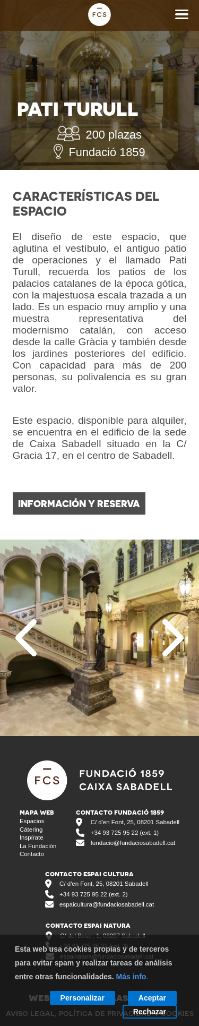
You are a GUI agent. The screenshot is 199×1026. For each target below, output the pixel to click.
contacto (32, 854)
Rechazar (149, 1011)
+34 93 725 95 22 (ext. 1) (125, 833)
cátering (31, 829)
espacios (32, 821)
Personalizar (82, 998)
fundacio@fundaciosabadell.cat (133, 843)
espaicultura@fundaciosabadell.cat (106, 904)
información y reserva (79, 503)
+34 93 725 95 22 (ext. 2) (93, 894)
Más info (131, 976)
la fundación (38, 846)
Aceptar (152, 998)
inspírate (32, 837)
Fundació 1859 (99, 152)
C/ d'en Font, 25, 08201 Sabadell (135, 822)
